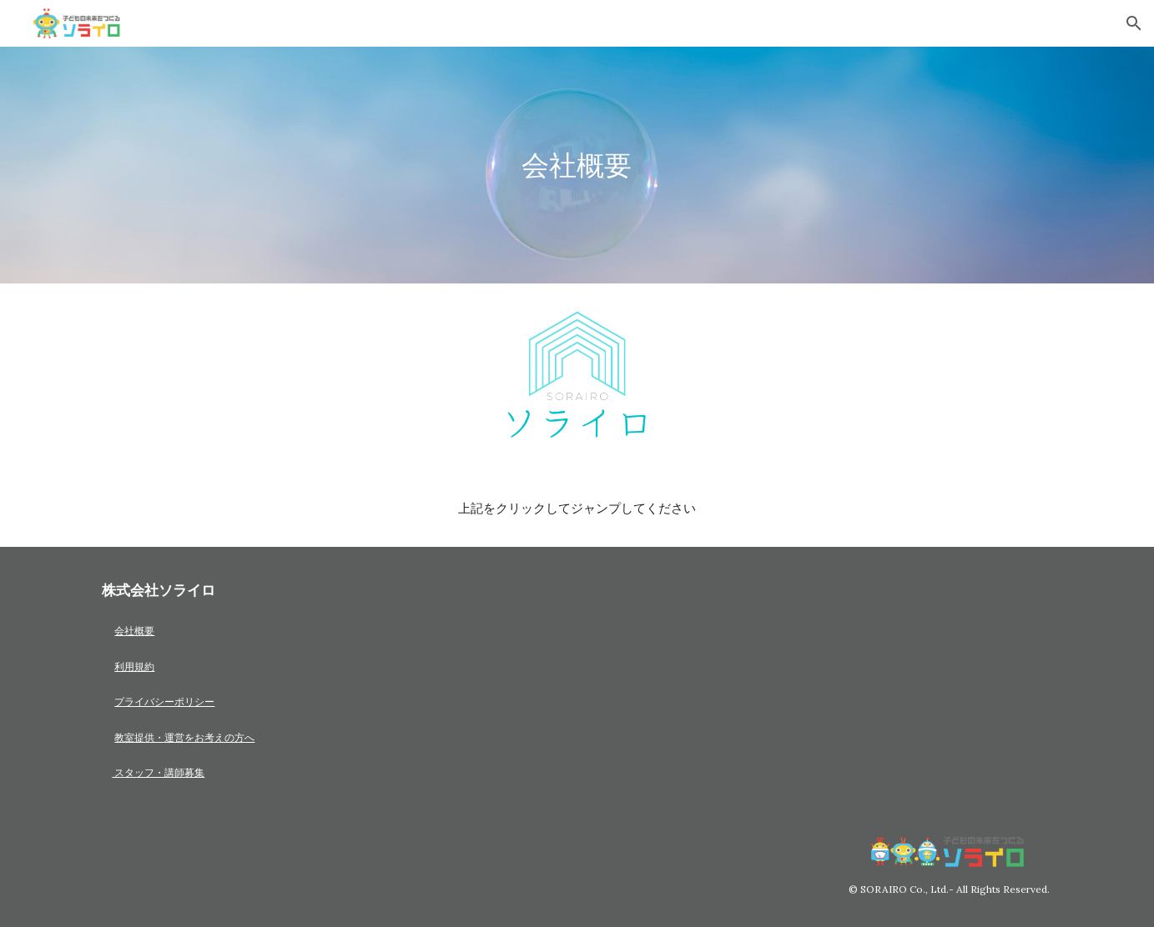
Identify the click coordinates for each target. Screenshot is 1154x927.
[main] (577, 165)
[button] (1134, 23)
